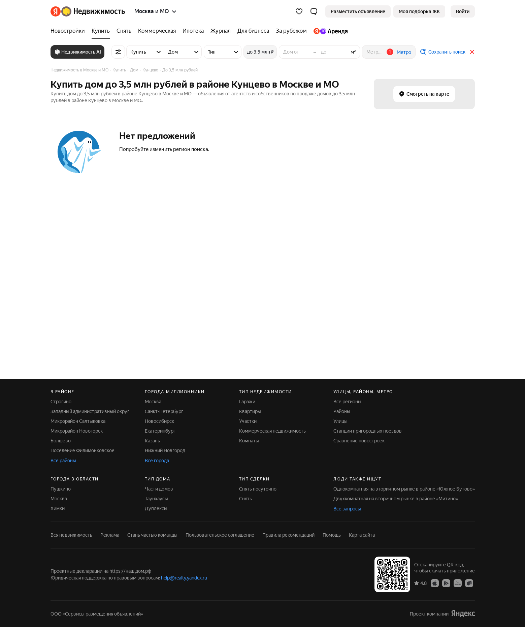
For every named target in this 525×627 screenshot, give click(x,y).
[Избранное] (299, 11)
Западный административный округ (90, 411)
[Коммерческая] (157, 31)
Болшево (61, 440)
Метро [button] (404, 52)
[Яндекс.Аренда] (329, 31)
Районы (341, 411)
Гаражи (247, 401)
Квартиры (250, 411)
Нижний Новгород (165, 450)
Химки (58, 508)
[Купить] (100, 31)
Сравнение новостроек (359, 440)
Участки (248, 421)
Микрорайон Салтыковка (78, 421)
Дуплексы (156, 508)
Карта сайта (362, 535)
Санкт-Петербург (164, 411)
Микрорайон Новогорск (77, 431)
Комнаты (249, 440)
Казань (152, 440)
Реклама (109, 535)
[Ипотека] (193, 31)
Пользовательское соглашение (220, 535)
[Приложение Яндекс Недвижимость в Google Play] (446, 583)
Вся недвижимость (71, 535)
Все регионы (347, 401)
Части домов (159, 489)
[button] (314, 11)
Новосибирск (159, 421)
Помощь (332, 535)
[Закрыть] (472, 52)
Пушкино (61, 489)
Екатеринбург (160, 431)
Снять (245, 498)
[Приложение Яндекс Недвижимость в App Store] (435, 583)
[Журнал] (220, 31)
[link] (463, 11)
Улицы (340, 421)
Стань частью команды (152, 535)
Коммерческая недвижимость (272, 431)
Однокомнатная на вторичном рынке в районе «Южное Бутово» (404, 489)
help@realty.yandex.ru (184, 578)
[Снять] (124, 31)
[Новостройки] (69, 31)
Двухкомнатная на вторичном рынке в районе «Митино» (395, 498)
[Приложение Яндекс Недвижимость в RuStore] (469, 583)
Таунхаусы (156, 498)
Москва (153, 401)
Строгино (61, 401)
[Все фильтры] (118, 52)
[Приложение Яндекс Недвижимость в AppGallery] (458, 583)
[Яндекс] (56, 11)
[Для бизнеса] (253, 31)
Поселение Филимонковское (82, 450)
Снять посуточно (257, 489)
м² (353, 52)
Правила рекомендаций (288, 535)
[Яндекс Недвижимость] (93, 11)
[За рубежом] (291, 31)
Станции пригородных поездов (367, 431)
